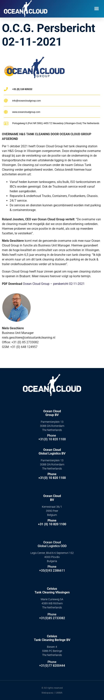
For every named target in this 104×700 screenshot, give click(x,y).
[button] (96, 8)
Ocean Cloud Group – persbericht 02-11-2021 (54, 284)
